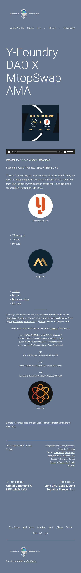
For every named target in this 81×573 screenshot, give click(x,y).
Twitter (16, 239)
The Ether (71, 449)
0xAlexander (35, 183)
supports (54, 328)
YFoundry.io (18, 235)
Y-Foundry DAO (53, 179)
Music (30, 28)
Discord (16, 243)
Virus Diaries (29, 321)
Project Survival (16, 321)
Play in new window (26, 159)
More (55, 167)
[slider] (37, 151)
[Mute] (65, 152)
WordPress (31, 561)
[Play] (9, 152)
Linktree (16, 303)
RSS (48, 167)
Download (44, 159)
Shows (52, 28)
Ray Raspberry (19, 183)
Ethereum (70, 446)
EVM (50, 456)
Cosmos (61, 446)
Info (39, 28)
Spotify (40, 167)
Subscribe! (69, 28)
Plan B (42, 321)
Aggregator (70, 452)
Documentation (20, 299)
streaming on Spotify (15, 318)
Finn (10, 449)
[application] (40, 151)
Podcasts (62, 449)
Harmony (57, 456)
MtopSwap (21, 179)
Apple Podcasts (26, 167)
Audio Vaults (17, 28)
